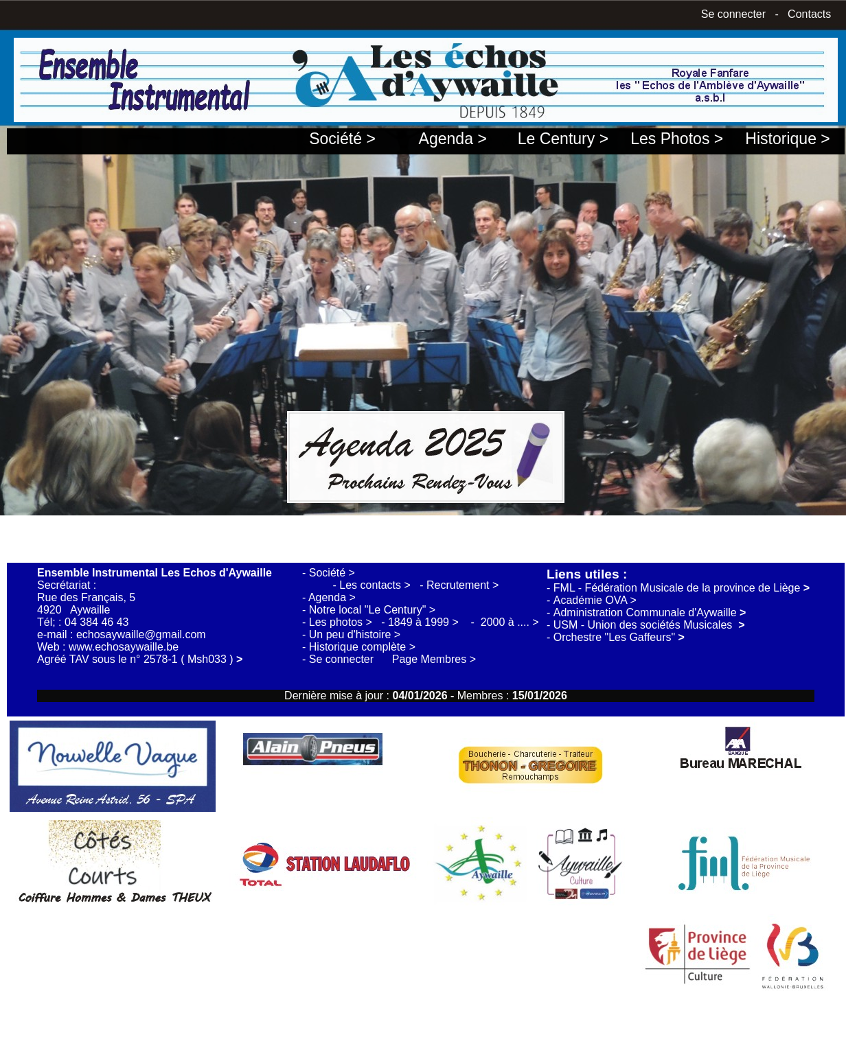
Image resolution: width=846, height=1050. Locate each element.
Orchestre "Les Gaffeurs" (619, 637)
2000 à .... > (510, 622)
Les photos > (342, 622)
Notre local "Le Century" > (372, 610)
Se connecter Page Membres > (392, 659)
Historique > (787, 139)
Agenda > (453, 139)
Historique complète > (362, 647)
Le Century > (563, 139)
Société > (342, 139)
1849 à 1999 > (424, 622)
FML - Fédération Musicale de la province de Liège (681, 588)
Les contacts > (376, 585)
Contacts (809, 14)
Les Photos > (676, 139)
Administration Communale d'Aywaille (649, 612)
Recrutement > (462, 585)
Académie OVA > (595, 600)
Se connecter (733, 14)
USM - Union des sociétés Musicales (649, 625)
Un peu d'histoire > (354, 634)
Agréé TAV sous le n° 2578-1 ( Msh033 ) (139, 659)
